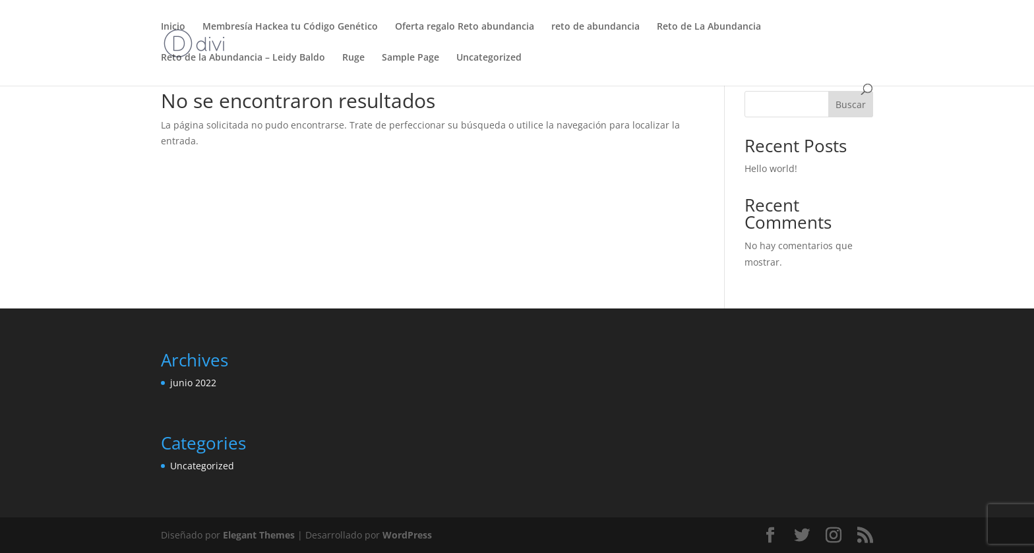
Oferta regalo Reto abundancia (464, 27)
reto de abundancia (595, 27)
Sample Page (410, 58)
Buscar (851, 104)
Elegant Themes (259, 535)
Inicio (173, 27)
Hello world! (771, 168)
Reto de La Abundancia (709, 27)
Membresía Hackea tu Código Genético (290, 27)
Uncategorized (489, 58)
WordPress (407, 535)
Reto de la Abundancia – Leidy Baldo (243, 58)
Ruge (353, 58)
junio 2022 (193, 382)
